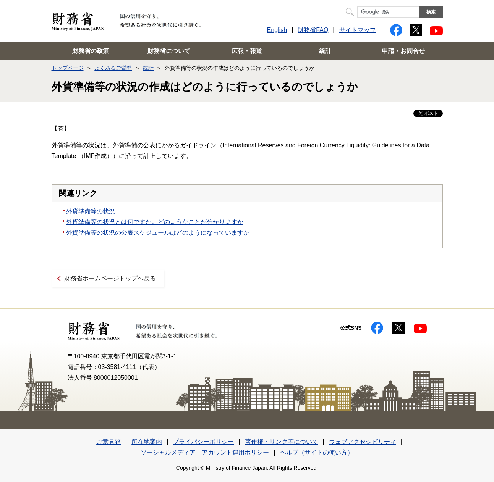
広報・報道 (247, 51)
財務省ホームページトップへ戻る (110, 278)
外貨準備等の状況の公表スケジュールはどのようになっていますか (157, 232)
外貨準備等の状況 (90, 211)
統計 (325, 51)
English (277, 30)
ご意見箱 (108, 441)
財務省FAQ (313, 30)
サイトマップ (357, 30)
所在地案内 (146, 441)
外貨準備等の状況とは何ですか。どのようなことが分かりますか (154, 222)
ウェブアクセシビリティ (362, 441)
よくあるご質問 (113, 68)
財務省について (168, 51)
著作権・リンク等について (281, 441)
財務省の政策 (90, 51)
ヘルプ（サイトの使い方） (316, 452)
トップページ (68, 68)
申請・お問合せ (403, 51)
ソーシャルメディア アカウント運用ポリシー (205, 452)
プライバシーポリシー (203, 441)
